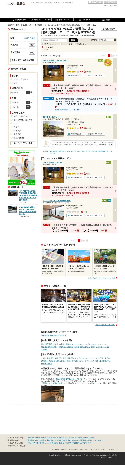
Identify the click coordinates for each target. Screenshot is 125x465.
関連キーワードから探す (17, 446)
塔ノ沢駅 (94, 151)
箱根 (36, 440)
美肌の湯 (52, 361)
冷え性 (55, 344)
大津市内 (83, 443)
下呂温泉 (58, 440)
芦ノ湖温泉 (62, 336)
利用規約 (85, 455)
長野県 (79, 438)
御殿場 (61, 443)
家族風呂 (44, 361)
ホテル (74, 344)
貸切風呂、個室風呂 (66, 347)
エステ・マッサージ (98, 344)
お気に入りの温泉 (95, 2)
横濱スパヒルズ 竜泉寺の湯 (53, 383)
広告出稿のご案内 (77, 449)
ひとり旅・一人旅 (102, 347)
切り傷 (76, 347)
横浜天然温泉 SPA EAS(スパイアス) (69, 379)
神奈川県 (30, 438)
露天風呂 (48, 344)
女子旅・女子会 (104, 358)
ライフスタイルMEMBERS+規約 (100, 455)
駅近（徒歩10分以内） (49, 347)
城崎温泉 (50, 440)
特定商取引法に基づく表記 (72, 455)
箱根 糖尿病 (53, 151)
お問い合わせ (112, 449)
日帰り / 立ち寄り (21, 79)
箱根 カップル (71, 151)
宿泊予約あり (81, 44)
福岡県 (91, 438)
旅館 (93, 347)
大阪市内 (68, 443)
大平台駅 (109, 151)
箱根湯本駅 (102, 151)
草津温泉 (30, 440)
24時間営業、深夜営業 (23, 120)
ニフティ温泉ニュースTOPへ (105, 325)
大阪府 (67, 438)
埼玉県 (37, 438)
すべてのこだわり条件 (23, 143)
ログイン (107, 6)
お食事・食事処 (65, 344)
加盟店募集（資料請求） (60, 449)
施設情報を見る (76, 75)
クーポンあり (67, 44)
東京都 (61, 438)
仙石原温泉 (45, 336)
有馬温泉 (43, 440)
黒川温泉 (82, 440)
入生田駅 (52, 153)
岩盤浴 (16, 127)
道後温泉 (75, 440)
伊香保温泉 (66, 440)
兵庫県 (49, 438)
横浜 (29, 443)
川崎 (33, 443)
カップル (87, 344)
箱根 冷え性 (62, 151)
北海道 (73, 438)
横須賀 (38, 443)
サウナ (80, 344)
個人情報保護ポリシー (56, 455)
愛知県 (85, 438)
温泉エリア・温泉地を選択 (23, 60)
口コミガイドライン (92, 449)
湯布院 (89, 440)
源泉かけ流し (85, 347)
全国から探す (29, 38)
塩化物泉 (44, 350)
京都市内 (75, 443)
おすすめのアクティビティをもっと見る (101, 278)
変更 (32, 45)
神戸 (89, 443)
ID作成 (114, 6)
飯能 (56, 443)
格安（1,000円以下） (103, 361)
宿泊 (42, 344)
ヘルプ (103, 449)
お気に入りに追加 (96, 75)
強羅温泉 (53, 336)
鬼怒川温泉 (97, 440)
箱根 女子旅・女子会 (83, 151)
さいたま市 (49, 443)
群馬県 (55, 438)
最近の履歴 (110, 2)
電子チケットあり (51, 44)
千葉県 (43, 438)
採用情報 (114, 455)
